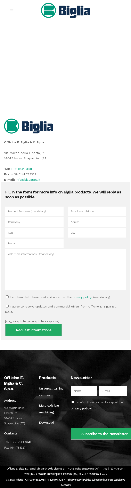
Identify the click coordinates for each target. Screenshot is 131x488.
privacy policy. (82, 297)
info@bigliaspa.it (28, 180)
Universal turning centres (51, 391)
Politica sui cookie (93, 479)
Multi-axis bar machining (49, 408)
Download (46, 422)
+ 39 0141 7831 (21, 169)
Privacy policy (74, 479)
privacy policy (81, 408)
